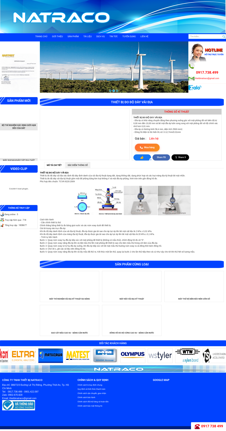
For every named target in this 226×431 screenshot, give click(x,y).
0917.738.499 (207, 72)
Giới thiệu (57, 36)
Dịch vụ (100, 36)
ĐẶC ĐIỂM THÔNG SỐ (78, 165)
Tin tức (113, 36)
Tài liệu (87, 36)
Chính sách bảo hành (86, 397)
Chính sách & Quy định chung (89, 385)
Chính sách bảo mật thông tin (89, 406)
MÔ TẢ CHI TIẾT (54, 165)
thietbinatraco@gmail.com (207, 78)
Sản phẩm (73, 36)
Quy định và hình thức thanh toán (91, 389)
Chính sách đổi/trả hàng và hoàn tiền (93, 402)
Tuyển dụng (129, 36)
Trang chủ (41, 36)
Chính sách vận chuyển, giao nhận (91, 393)
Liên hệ (144, 36)
